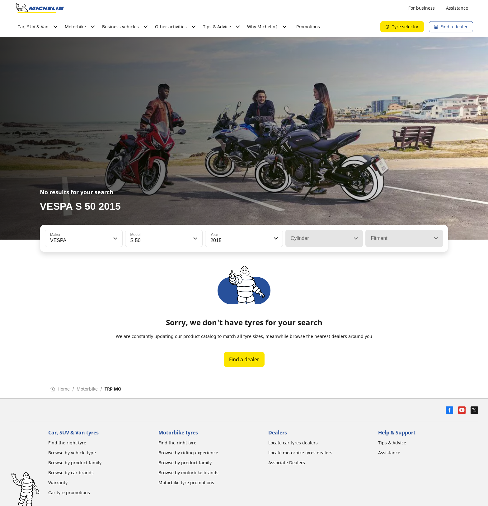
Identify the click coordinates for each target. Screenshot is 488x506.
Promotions (308, 27)
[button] (114, 238)
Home (60, 389)
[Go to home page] (40, 8)
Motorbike (87, 389)
